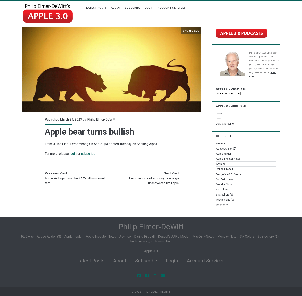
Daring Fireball (224, 168)
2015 (219, 113)
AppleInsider (223, 153)
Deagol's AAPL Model (229, 174)
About (116, 7)
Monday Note (224, 184)
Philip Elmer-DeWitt (101, 119)
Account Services (172, 7)
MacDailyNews (224, 179)
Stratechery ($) (224, 194)
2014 (219, 118)
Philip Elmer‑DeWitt (150, 226)
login (73, 154)
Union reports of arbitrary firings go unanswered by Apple (154, 180)
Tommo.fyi (222, 204)
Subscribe (133, 7)
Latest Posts (96, 7)
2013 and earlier (225, 123)
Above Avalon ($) (226, 148)
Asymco (221, 163)
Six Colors (222, 189)
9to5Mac (221, 143)
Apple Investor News (228, 158)
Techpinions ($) (225, 199)
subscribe (88, 154)
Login (149, 7)
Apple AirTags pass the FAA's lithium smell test (75, 180)
